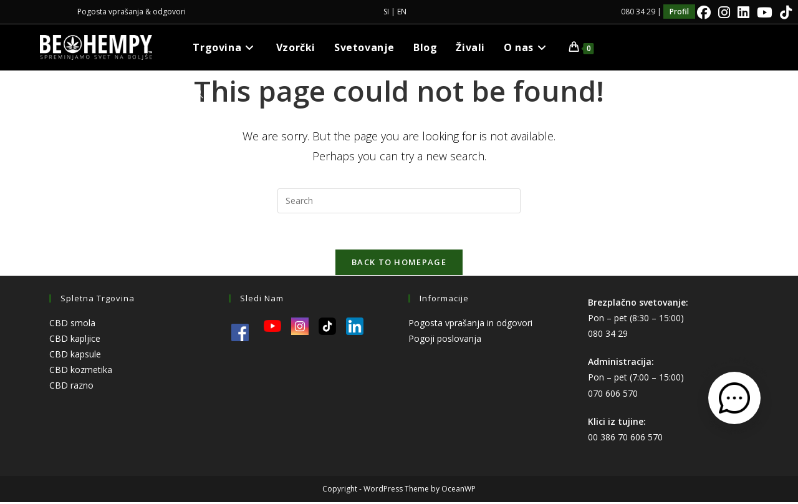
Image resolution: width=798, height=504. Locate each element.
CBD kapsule (75, 356)
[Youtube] (764, 12)
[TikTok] (784, 12)
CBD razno (71, 388)
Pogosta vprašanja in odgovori (470, 325)
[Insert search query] (399, 200)
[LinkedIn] (743, 12)
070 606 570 (613, 395)
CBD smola (72, 325)
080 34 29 (608, 335)
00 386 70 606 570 (625, 439)
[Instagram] (724, 12)
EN (401, 11)
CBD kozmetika (80, 371)
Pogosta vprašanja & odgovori (131, 11)
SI (386, 11)
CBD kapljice (74, 340)
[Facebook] (703, 12)
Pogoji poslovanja (444, 340)
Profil (679, 11)
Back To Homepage (399, 263)
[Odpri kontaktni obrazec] (734, 398)
